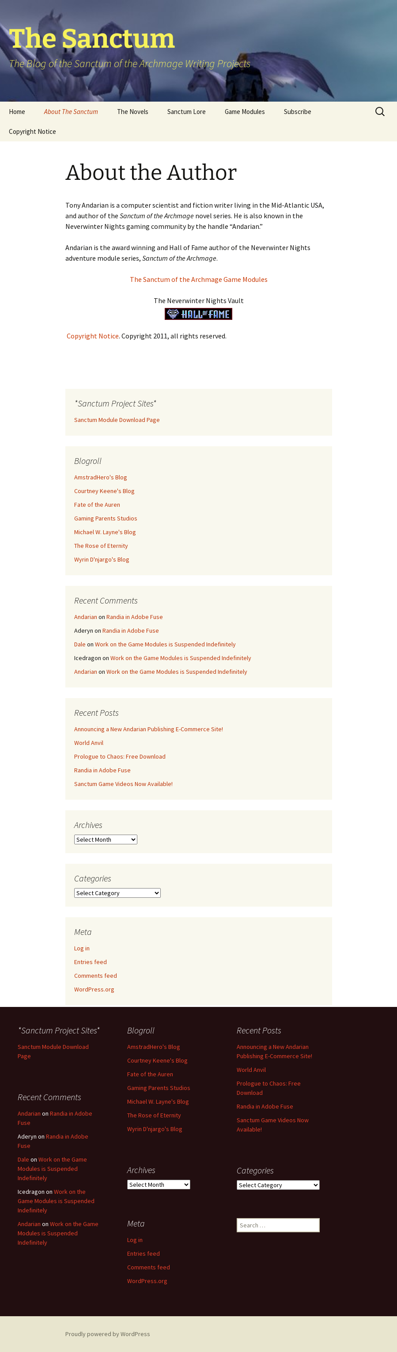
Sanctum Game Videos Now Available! (123, 784)
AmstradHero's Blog (100, 477)
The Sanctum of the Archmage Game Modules (199, 279)
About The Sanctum (71, 111)
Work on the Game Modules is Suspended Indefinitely (165, 644)
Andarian (85, 617)
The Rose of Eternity (101, 546)
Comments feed (95, 976)
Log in (82, 948)
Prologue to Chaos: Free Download (120, 756)
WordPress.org (94, 989)
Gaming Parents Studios (105, 518)
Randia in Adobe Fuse (134, 617)
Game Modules (245, 111)
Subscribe (297, 111)
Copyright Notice (32, 131)
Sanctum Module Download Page (117, 420)
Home (17, 111)
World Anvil (88, 743)
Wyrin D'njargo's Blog (101, 559)
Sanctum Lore (186, 111)
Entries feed (90, 962)
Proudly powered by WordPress (107, 1334)
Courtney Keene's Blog (104, 491)
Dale (80, 644)
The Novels (132, 111)
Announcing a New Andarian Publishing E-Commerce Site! (148, 729)
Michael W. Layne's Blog (105, 532)
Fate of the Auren (97, 505)
